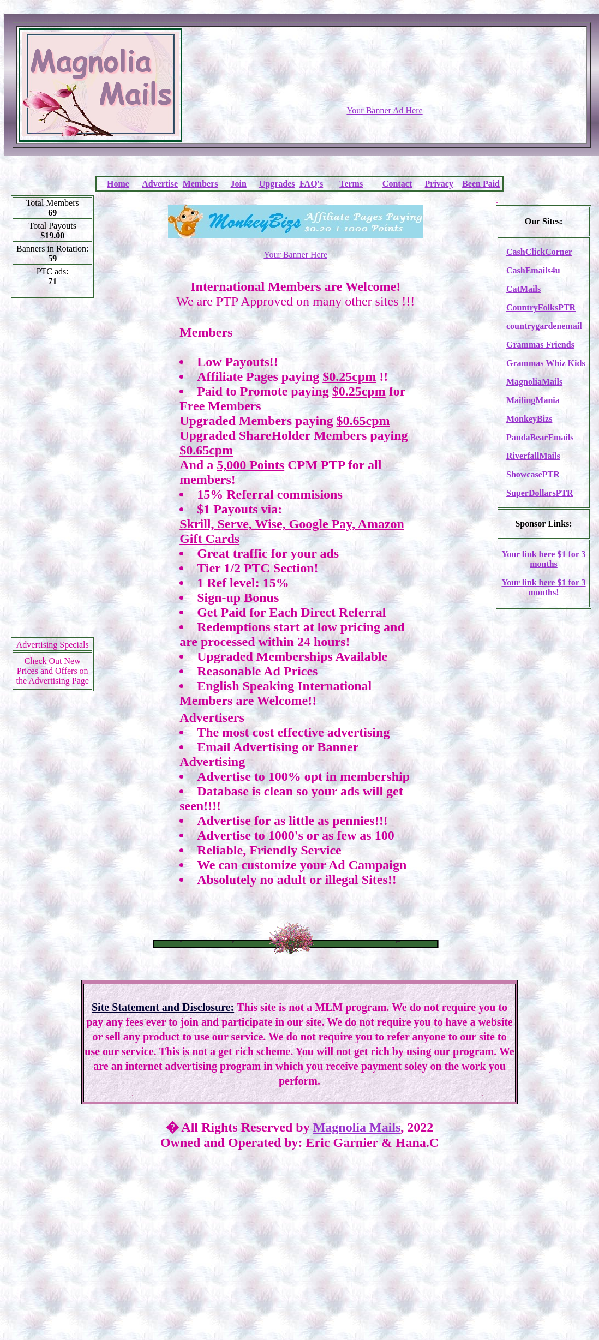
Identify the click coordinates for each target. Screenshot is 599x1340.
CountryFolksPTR (541, 307)
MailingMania (533, 400)
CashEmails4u (533, 270)
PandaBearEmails (540, 437)
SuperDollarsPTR (539, 493)
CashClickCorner (539, 251)
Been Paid (481, 183)
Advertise (160, 183)
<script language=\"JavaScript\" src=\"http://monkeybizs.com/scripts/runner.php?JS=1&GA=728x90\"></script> (384, 79)
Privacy (439, 183)
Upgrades (277, 183)
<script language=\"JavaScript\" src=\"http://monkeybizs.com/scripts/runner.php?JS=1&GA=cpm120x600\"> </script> (52, 471)
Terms (351, 183)
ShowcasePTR (533, 474)
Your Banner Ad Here (384, 110)
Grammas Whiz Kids (545, 363)
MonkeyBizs (529, 418)
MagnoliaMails (534, 381)
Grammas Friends (540, 344)
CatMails (523, 289)
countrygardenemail (544, 326)
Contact (397, 183)
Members (200, 183)
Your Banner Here (295, 254)
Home (118, 183)
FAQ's (311, 183)
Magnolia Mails (357, 1127)
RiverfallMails (533, 455)
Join (239, 183)
